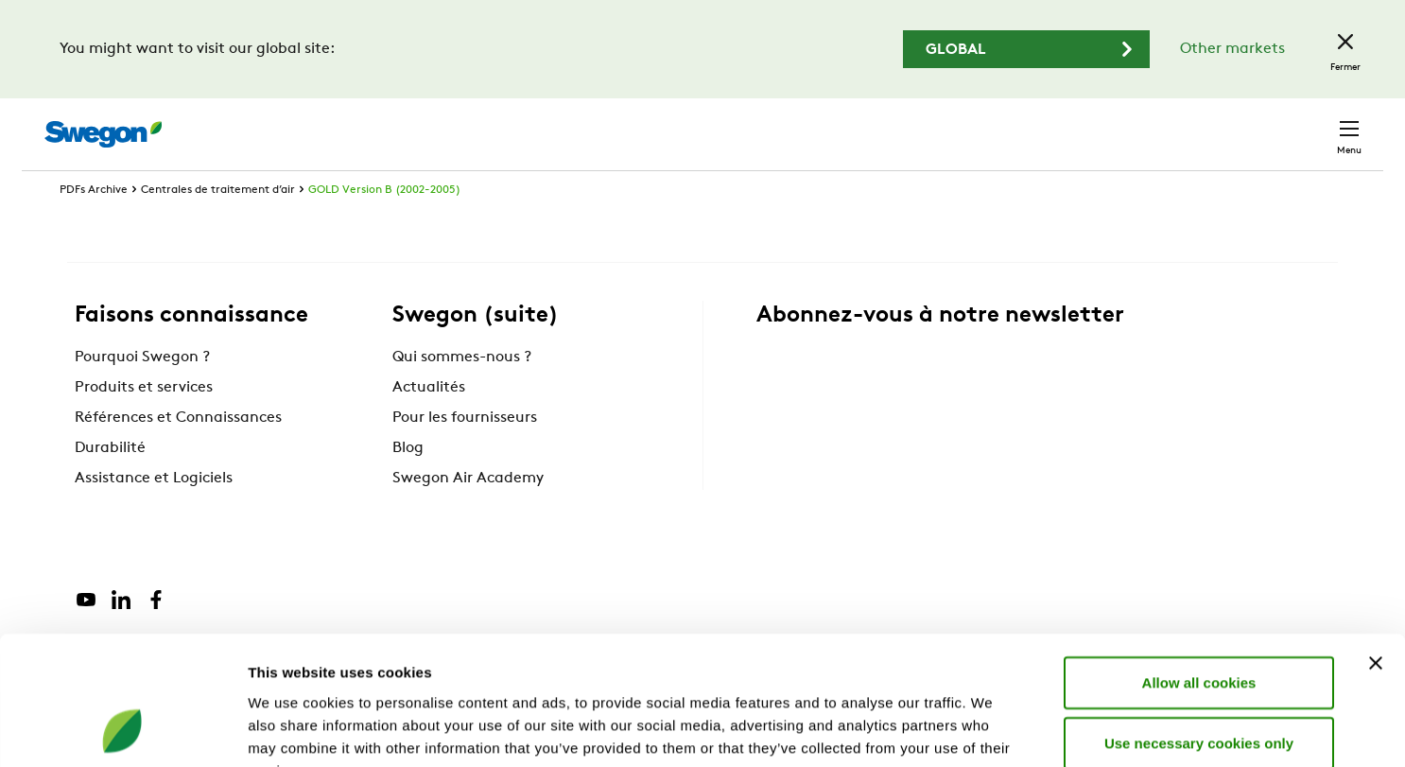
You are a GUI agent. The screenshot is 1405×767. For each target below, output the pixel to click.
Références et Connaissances (178, 453)
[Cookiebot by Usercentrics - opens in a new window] (122, 730)
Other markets (1232, 49)
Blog (408, 483)
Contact (1315, 125)
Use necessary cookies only (1198, 626)
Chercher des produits (799, 124)
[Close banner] (1375, 545)
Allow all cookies (1199, 565)
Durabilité (110, 483)
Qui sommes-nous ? (461, 392)
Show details (992, 730)
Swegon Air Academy (468, 513)
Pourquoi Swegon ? (142, 392)
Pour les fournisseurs (464, 453)
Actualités (428, 422)
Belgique (1219, 124)
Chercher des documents (998, 125)
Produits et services (144, 422)
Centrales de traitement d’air (218, 225)
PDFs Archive (94, 225)
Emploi (1135, 124)
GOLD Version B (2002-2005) (384, 225)
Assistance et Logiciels (154, 513)
